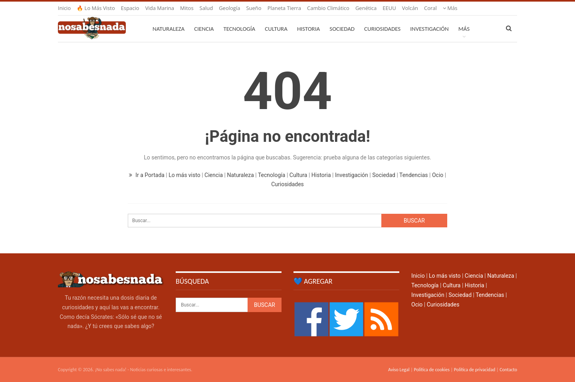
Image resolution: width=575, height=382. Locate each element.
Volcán (410, 8)
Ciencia (204, 28)
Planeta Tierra (284, 8)
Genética (366, 8)
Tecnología (239, 28)
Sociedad (342, 28)
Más (450, 8)
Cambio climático (328, 8)
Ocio (437, 175)
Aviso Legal (399, 369)
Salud (206, 8)
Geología (229, 8)
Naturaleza (168, 28)
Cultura (276, 28)
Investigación (429, 28)
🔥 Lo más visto (96, 8)
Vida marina (159, 8)
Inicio (64, 8)
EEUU (389, 8)
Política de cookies (431, 369)
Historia (308, 28)
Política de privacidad (474, 369)
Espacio (130, 8)
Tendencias (413, 175)
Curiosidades (382, 28)
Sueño (253, 8)
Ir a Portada (147, 175)
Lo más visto (184, 175)
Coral (430, 8)
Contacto (508, 369)
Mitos (187, 8)
